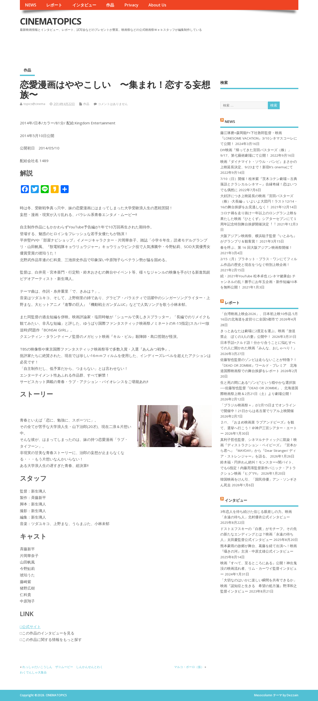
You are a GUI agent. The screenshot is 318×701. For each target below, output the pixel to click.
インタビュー (84, 5)
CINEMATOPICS (50, 21)
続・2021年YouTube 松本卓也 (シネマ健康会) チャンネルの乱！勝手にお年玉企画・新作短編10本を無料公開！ (258, 281)
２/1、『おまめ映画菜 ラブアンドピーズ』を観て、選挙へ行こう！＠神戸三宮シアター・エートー (258, 428)
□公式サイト (30, 626)
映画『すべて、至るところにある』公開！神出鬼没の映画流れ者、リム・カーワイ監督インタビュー (258, 568)
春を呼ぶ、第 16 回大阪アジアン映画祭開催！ (256, 247)
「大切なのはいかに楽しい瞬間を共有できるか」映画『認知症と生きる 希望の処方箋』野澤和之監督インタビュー (258, 586)
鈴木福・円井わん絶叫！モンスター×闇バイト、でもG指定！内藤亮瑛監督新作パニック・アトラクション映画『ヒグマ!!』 (258, 468)
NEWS (30, 5)
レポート (54, 5)
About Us (157, 5)
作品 (110, 5)
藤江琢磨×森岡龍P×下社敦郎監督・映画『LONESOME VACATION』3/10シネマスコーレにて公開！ (258, 138)
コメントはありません (113, 104)
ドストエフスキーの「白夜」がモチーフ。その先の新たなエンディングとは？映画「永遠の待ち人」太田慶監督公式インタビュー (258, 534)
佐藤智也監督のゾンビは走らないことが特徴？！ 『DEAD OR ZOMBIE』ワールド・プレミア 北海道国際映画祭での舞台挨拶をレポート (258, 365)
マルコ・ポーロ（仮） (189, 667)
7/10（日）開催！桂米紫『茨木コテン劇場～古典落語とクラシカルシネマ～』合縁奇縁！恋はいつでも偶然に (258, 184)
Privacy (131, 5)
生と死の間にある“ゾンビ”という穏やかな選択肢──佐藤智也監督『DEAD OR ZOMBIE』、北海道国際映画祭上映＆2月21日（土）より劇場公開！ (259, 388)
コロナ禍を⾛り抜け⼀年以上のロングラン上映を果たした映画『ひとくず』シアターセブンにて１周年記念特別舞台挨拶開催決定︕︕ (258, 218)
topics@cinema (34, 104)
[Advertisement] (203, 47)
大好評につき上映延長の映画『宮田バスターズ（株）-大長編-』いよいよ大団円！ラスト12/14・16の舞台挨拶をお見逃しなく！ (259, 201)
